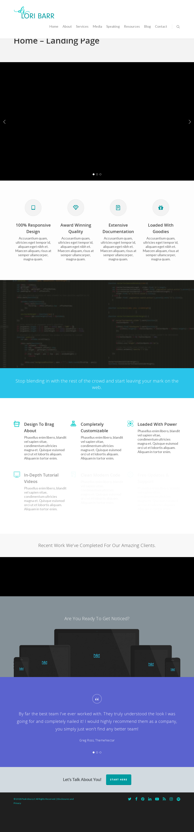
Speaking (113, 26)
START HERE (118, 802)
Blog (147, 26)
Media (97, 26)
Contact (161, 26)
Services (82, 26)
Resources (132, 26)
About (67, 26)
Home (53, 26)
